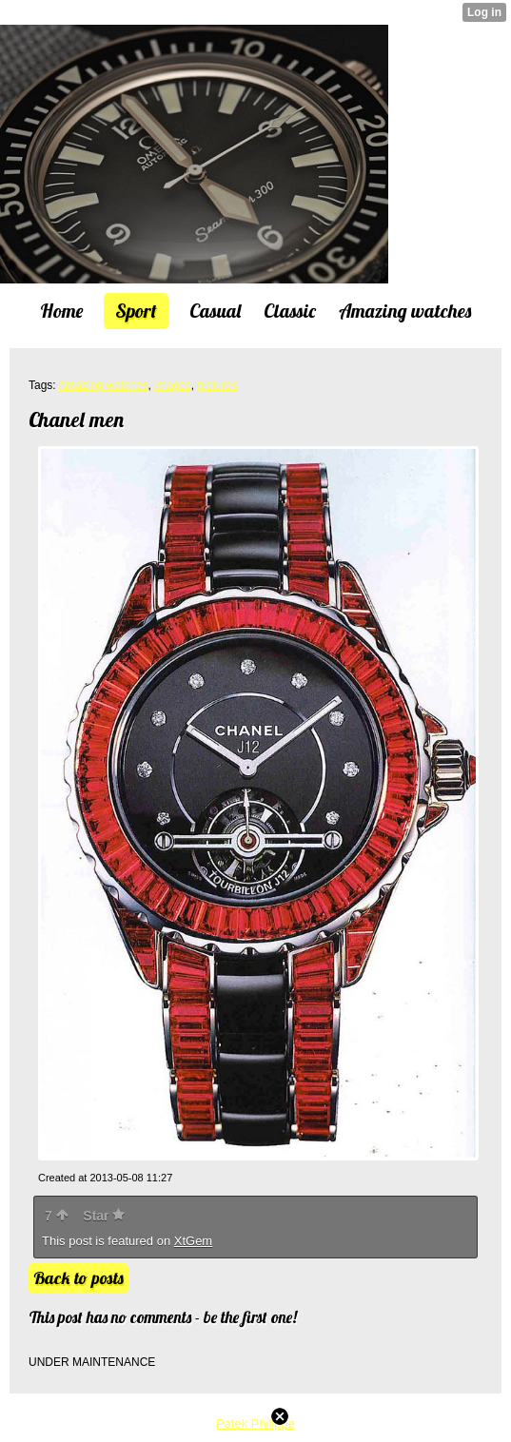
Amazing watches (102, 385)
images (172, 385)
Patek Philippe (255, 1423)
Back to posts (78, 1278)
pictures (217, 385)
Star (104, 1215)
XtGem (193, 1241)
